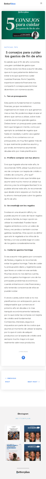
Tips (16, 47)
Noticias (8, 47)
